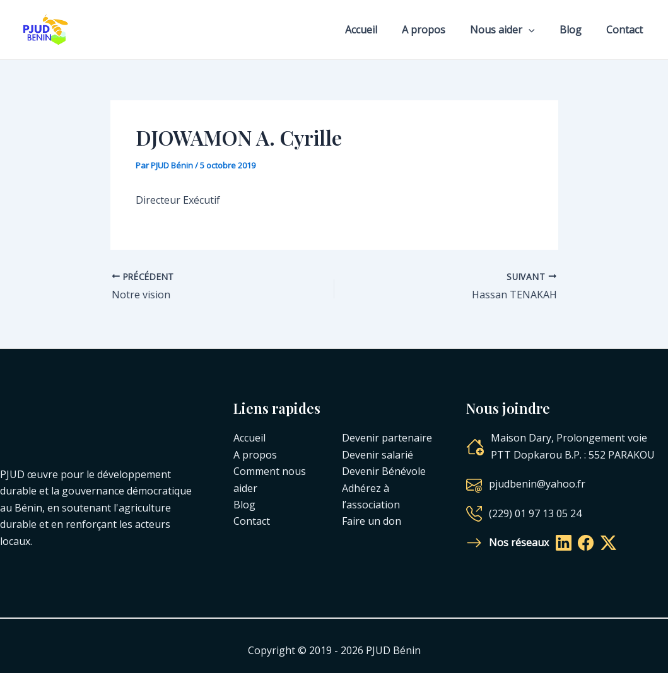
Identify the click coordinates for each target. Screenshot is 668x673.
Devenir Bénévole (384, 471)
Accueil (381, 30)
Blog (577, 30)
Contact (627, 30)
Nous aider (513, 29)
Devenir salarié (377, 455)
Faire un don (371, 521)
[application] (540, 29)
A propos (439, 30)
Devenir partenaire (387, 438)
